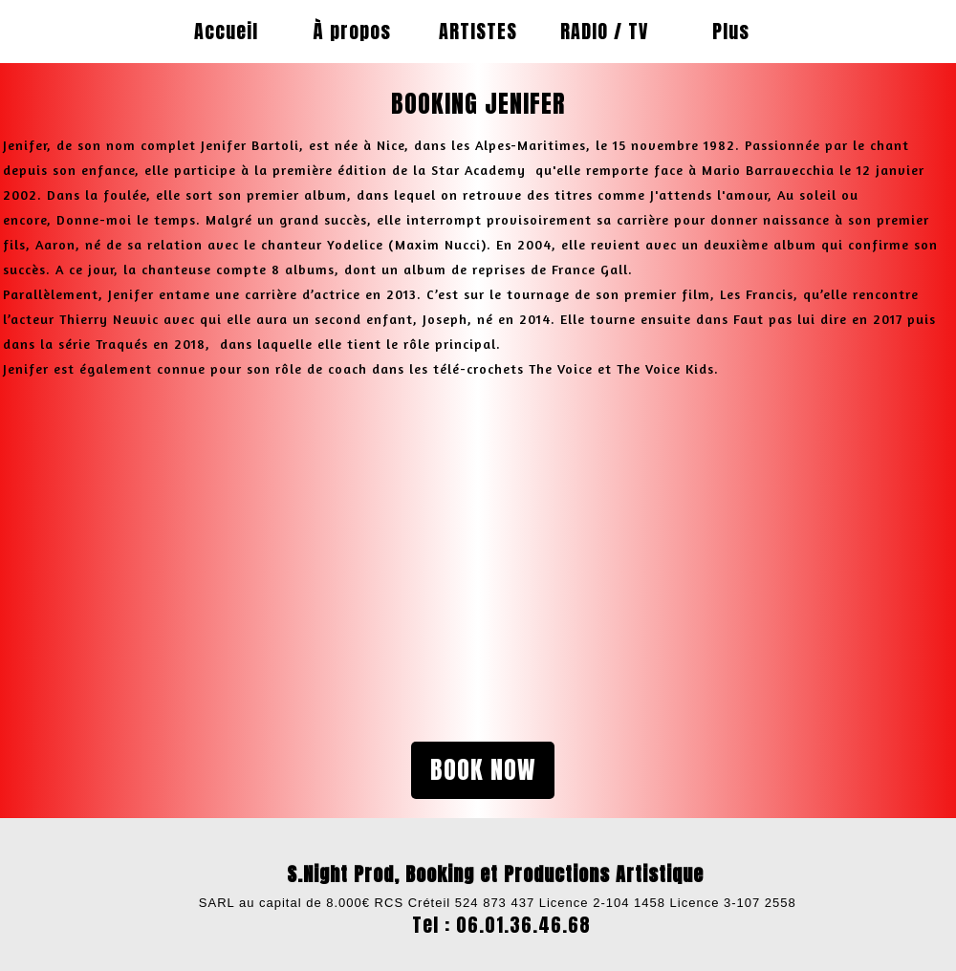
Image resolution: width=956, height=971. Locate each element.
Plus (731, 31)
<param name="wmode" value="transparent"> (224, 545)
